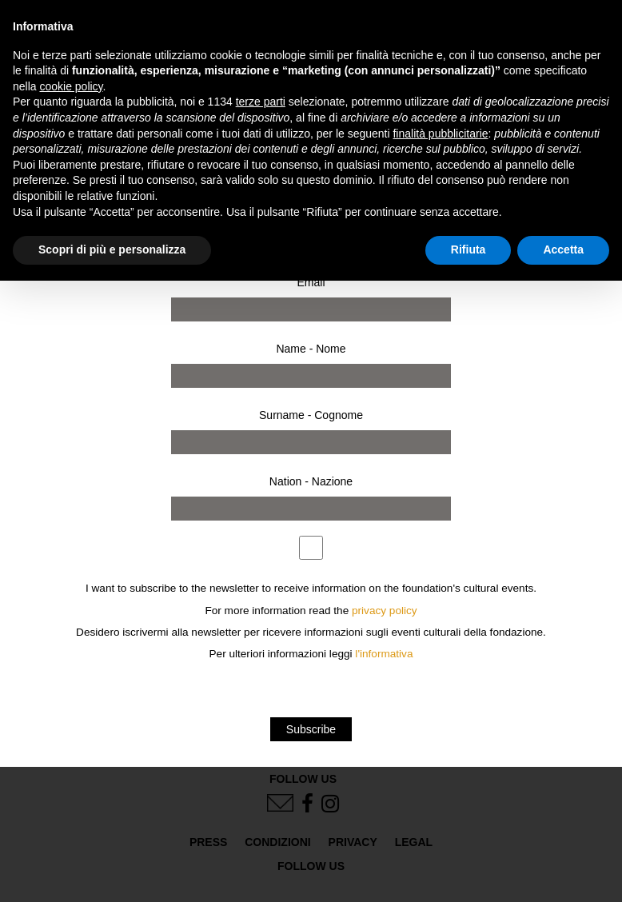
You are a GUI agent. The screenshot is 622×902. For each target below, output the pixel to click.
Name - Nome (310, 348)
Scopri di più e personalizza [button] (111, 249)
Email (311, 282)
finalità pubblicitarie (440, 133)
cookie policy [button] (70, 86)
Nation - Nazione (311, 481)
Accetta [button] (563, 249)
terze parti (260, 101)
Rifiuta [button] (468, 249)
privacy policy (384, 611)
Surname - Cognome (311, 415)
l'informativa (384, 654)
